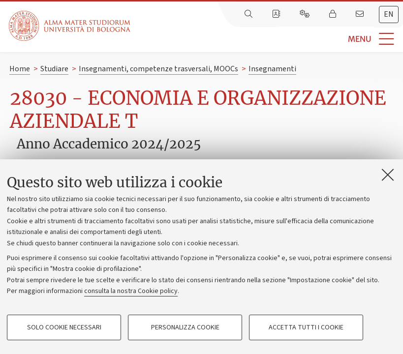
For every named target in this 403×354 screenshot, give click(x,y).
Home (19, 68)
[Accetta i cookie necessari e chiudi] (388, 174)
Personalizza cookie (185, 327)
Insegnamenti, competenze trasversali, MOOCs (158, 68)
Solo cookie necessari (64, 327)
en (389, 14)
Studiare (54, 68)
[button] (266, 39)
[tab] (389, 14)
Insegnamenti (272, 68)
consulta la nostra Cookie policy (131, 291)
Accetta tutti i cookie (306, 327)
